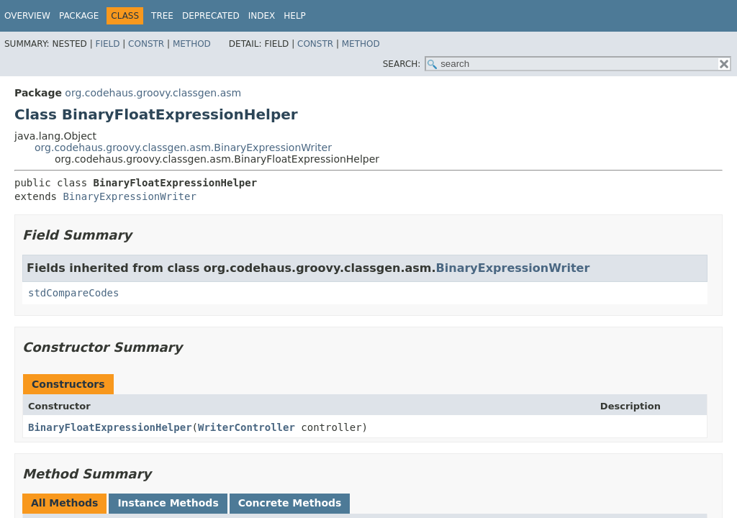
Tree (162, 16)
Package (79, 16)
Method (192, 44)
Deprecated (211, 16)
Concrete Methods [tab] (290, 503)
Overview (27, 16)
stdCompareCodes (73, 293)
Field (107, 44)
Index (262, 16)
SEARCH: (402, 64)
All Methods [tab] (64, 503)
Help (295, 16)
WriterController (246, 427)
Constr (146, 44)
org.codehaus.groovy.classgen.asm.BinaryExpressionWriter (183, 147)
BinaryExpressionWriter (129, 196)
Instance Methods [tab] (167, 503)
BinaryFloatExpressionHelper (110, 427)
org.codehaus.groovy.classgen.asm (153, 93)
